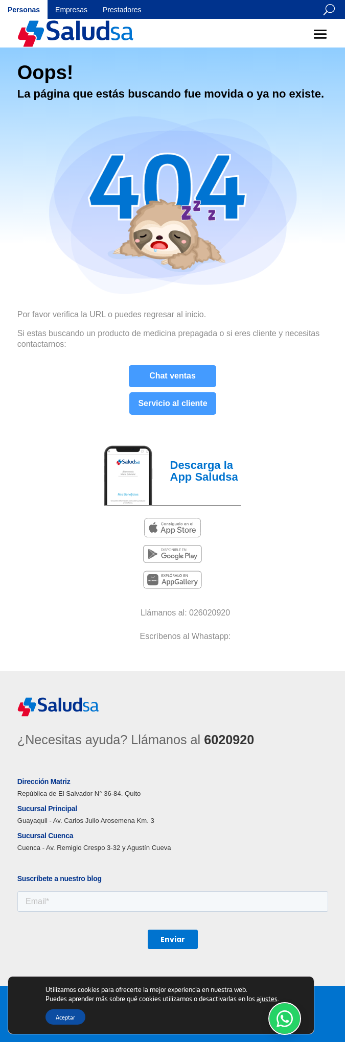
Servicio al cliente (172, 403)
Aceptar (65, 1017)
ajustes (267, 998)
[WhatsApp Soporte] (284, 1018)
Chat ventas (172, 375)
